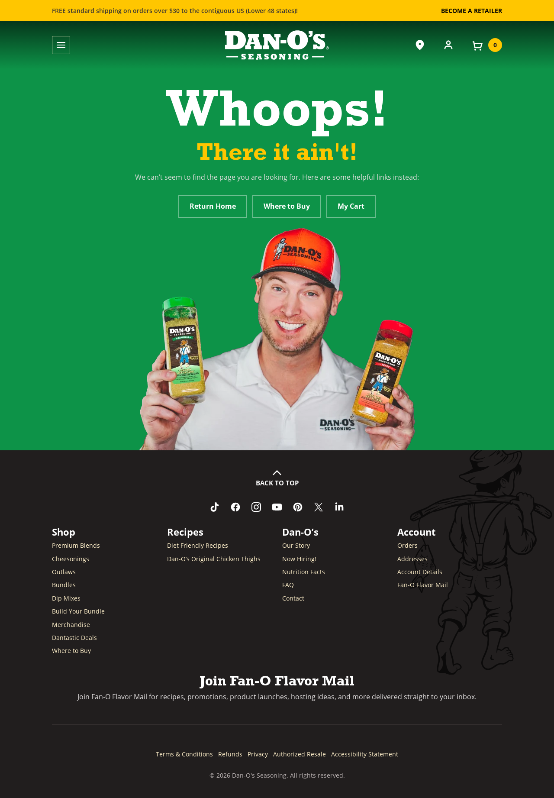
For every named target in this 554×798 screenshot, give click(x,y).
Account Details (419, 572)
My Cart (351, 206)
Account (416, 531)
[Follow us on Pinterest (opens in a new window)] (298, 507)
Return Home (213, 206)
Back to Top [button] (277, 482)
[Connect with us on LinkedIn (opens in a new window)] (339, 507)
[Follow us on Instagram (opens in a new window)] (256, 507)
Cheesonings (70, 559)
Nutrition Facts (303, 572)
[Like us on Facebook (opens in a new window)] (235, 507)
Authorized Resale (299, 754)
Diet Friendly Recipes (197, 545)
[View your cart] (486, 45)
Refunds (230, 754)
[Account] (448, 44)
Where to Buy (287, 206)
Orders (407, 545)
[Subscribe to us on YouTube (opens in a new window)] (277, 507)
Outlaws (64, 572)
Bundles (64, 585)
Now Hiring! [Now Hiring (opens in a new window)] (299, 559)
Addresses (412, 559)
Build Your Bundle (78, 611)
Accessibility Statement (364, 754)
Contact (293, 598)
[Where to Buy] (420, 45)
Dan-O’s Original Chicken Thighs (214, 559)
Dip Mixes (66, 598)
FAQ (288, 585)
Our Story (296, 545)
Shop (63, 531)
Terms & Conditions (184, 754)
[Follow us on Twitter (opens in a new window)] (318, 507)
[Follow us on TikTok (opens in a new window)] (214, 507)
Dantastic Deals (74, 637)
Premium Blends (76, 545)
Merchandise (71, 624)
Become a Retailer (471, 10)
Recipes (185, 531)
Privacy (258, 754)
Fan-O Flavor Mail (422, 585)
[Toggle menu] (61, 45)
